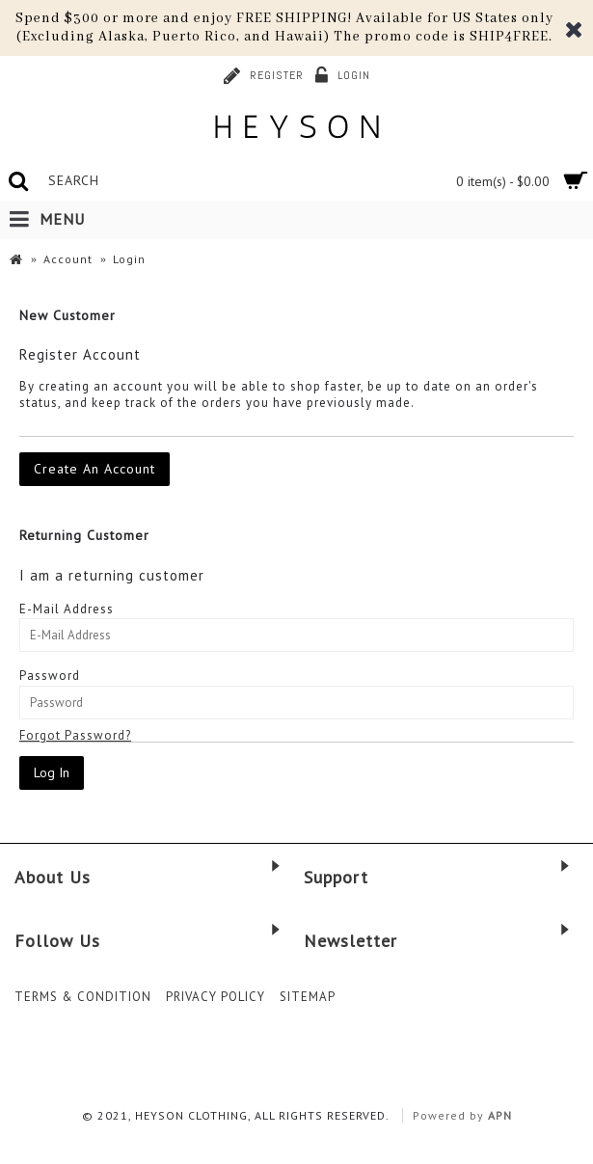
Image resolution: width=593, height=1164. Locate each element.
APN (500, 1115)
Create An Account (94, 468)
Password (49, 675)
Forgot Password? (75, 735)
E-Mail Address (66, 609)
